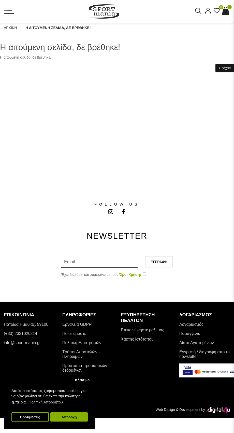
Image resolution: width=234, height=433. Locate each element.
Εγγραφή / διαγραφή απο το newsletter (204, 354)
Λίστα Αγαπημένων (196, 343)
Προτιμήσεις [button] (30, 417)
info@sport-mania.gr (22, 343)
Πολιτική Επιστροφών (81, 343)
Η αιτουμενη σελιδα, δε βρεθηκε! (58, 28)
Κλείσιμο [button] (82, 380)
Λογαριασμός (191, 324)
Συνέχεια (225, 68)
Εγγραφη (159, 262)
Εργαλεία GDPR (77, 324)
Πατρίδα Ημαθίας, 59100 (26, 324)
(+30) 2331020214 (20, 333)
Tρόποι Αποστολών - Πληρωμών (81, 354)
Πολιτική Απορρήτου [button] (46, 402)
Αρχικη (10, 28)
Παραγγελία (189, 333)
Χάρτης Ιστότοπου (137, 339)
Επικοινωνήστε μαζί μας (142, 330)
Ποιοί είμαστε (74, 333)
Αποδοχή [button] (69, 417)
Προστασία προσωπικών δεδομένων (84, 367)
